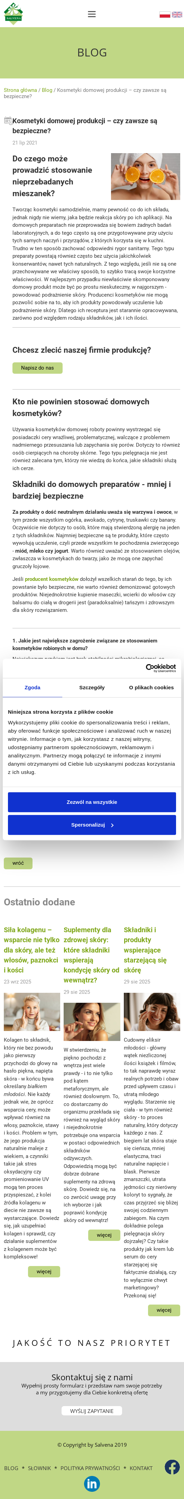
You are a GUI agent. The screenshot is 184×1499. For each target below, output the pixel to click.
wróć (18, 863)
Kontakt (141, 1468)
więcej (44, 1271)
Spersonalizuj (92, 825)
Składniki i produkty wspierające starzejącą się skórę (145, 950)
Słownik (39, 1468)
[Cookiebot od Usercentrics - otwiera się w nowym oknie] (146, 668)
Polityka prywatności (90, 1468)
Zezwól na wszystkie (92, 802)
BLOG (11, 1468)
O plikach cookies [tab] (151, 687)
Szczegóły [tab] (91, 687)
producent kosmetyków (52, 579)
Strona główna (20, 90)
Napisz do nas (37, 368)
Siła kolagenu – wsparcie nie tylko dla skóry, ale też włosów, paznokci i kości (31, 950)
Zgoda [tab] (32, 687)
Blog (47, 90)
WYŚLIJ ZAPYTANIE (91, 1410)
